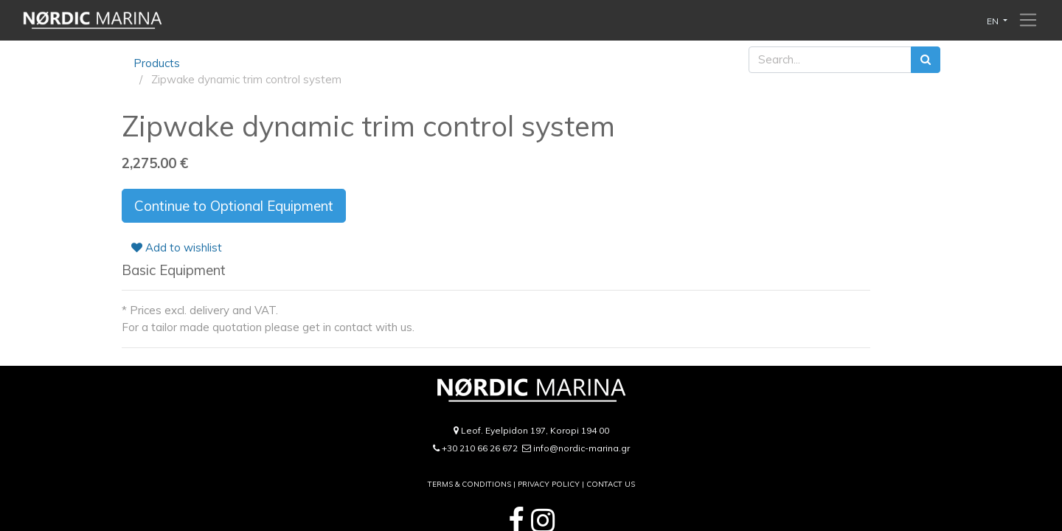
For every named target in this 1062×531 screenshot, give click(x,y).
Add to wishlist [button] (176, 247)
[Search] (925, 60)
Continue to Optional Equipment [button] (233, 206)
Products (156, 63)
